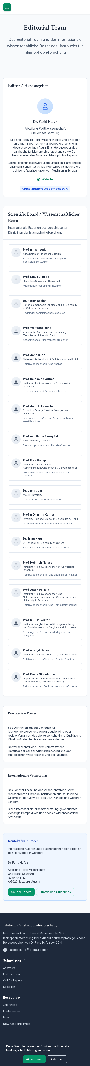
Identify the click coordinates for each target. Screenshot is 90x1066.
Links (6, 1017)
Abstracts (9, 967)
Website (45, 179)
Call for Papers (21, 892)
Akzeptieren (34, 1059)
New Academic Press (16, 1023)
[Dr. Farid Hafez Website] (36, 950)
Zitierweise (10, 1004)
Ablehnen (57, 1059)
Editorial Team (12, 974)
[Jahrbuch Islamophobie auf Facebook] (12, 950)
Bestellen (9, 986)
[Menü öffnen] (83, 7)
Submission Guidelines (55, 892)
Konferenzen (11, 1011)
